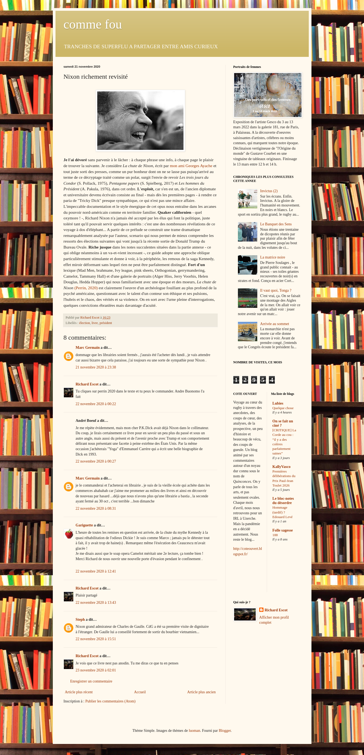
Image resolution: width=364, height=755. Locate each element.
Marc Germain (88, 348)
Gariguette (84, 525)
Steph (80, 620)
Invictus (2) (269, 191)
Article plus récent (79, 692)
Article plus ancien (201, 692)
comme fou (93, 24)
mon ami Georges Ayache (191, 165)
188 (275, 535)
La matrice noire (272, 257)
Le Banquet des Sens (276, 224)
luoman (194, 731)
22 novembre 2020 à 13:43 (96, 603)
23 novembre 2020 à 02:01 (96, 670)
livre (95, 323)
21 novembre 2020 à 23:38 (96, 367)
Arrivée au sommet (274, 324)
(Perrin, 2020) (86, 287)
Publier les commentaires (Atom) (110, 701)
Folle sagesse (282, 530)
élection (84, 323)
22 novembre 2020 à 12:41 (96, 571)
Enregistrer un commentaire (91, 681)
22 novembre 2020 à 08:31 (96, 508)
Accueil (140, 692)
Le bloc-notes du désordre (283, 501)
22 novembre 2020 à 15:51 (96, 639)
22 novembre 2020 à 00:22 (96, 404)
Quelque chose (283, 408)
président (105, 323)
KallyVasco (281, 467)
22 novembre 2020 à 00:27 (96, 461)
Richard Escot (87, 384)
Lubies (277, 403)
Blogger (225, 731)
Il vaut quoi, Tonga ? (276, 290)
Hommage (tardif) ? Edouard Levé (282, 512)
